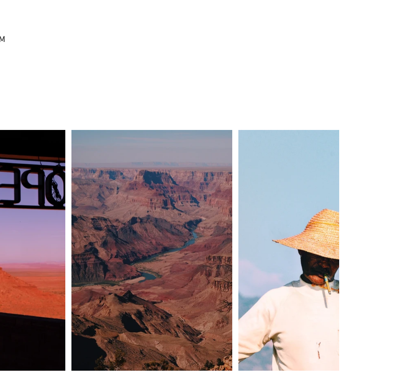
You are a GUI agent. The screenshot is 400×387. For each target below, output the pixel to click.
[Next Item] (328, 250)
